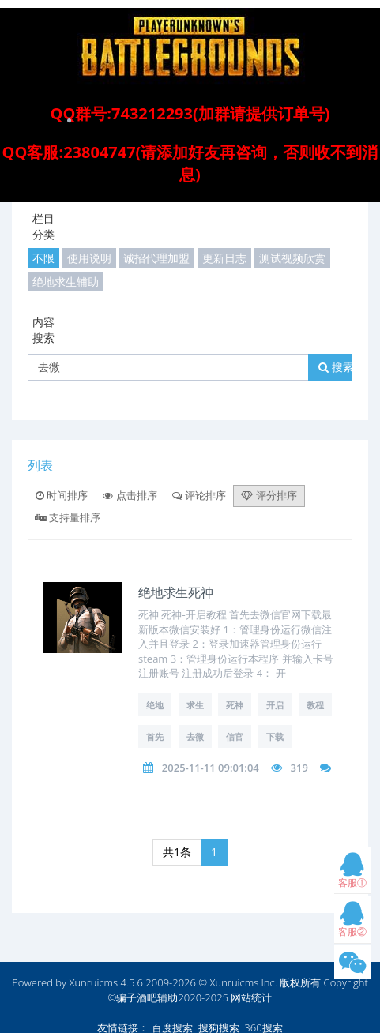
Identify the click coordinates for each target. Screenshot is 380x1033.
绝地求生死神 (175, 591)
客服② (352, 922)
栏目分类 (43, 226)
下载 (275, 736)
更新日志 (224, 257)
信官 (234, 736)
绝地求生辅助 (65, 281)
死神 (234, 705)
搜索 (336, 366)
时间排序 (62, 495)
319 (299, 768)
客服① (352, 873)
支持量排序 (67, 517)
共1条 (177, 851)
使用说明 (89, 257)
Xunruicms (93, 982)
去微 (195, 736)
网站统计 (251, 997)
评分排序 (268, 495)
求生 (195, 705)
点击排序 (129, 495)
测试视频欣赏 (292, 257)
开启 (275, 705)
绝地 (155, 705)
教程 (315, 705)
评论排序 (199, 495)
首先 (155, 736)
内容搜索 (43, 329)
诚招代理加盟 (156, 257)
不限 (43, 257)
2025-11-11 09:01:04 (210, 768)
